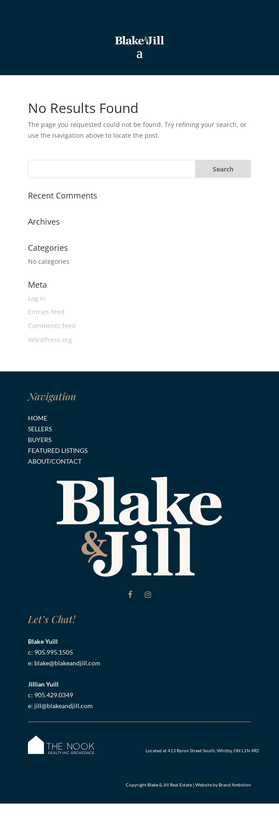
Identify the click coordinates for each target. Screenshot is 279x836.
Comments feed (52, 325)
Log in (37, 298)
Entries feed (46, 311)
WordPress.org (50, 339)
